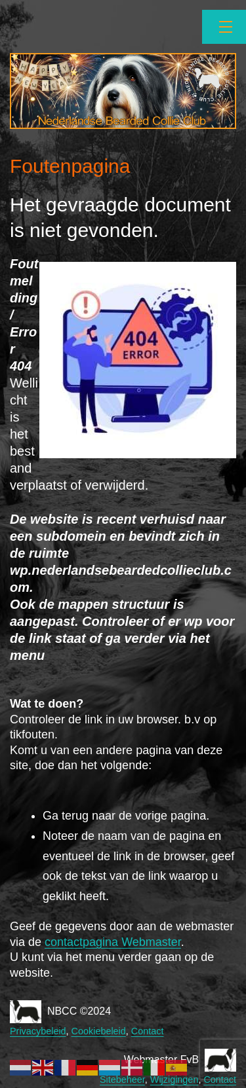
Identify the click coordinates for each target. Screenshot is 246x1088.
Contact (147, 1031)
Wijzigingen (174, 1079)
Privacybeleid (38, 1031)
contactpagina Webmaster (113, 942)
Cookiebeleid (99, 1031)
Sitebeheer (122, 1079)
